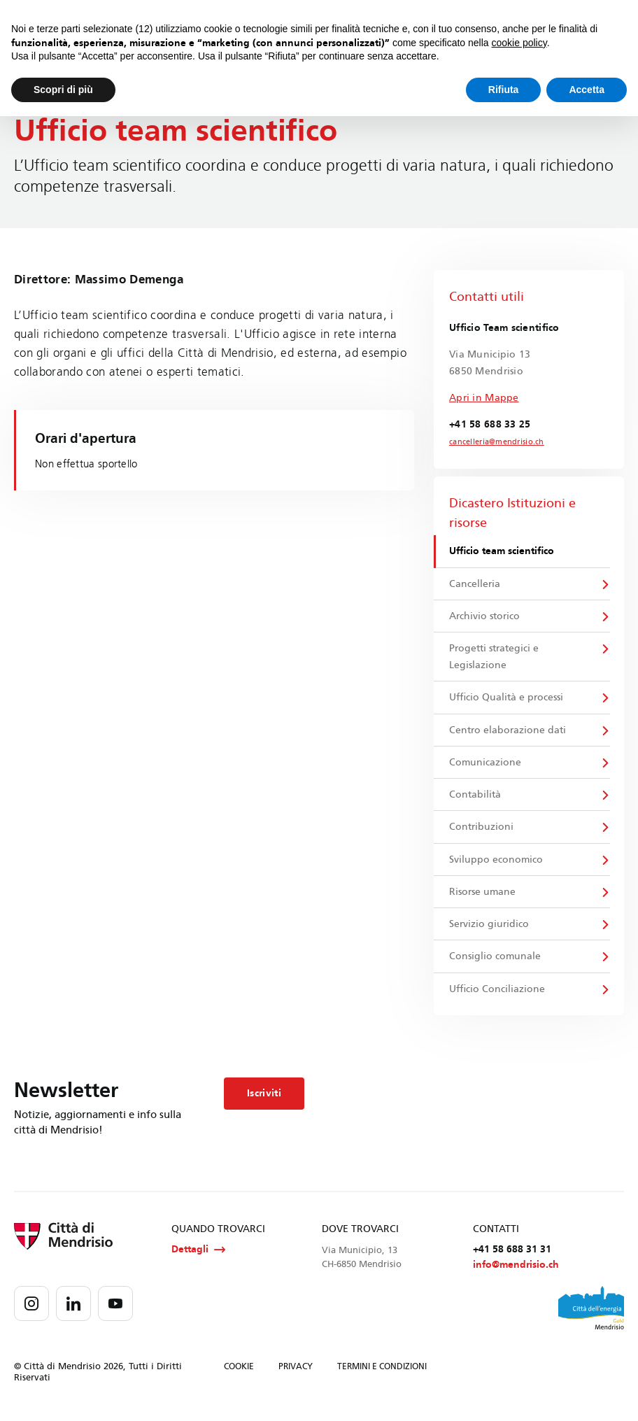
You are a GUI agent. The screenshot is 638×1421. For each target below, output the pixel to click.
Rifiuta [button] (503, 89)
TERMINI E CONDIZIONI (382, 1375)
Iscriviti (264, 1100)
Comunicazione (486, 766)
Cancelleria (475, 585)
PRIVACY (295, 1375)
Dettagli (198, 1257)
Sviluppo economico (497, 864)
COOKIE (239, 1375)
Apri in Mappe (484, 398)
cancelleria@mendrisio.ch (493, 442)
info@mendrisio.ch (516, 1273)
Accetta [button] (586, 89)
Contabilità (476, 799)
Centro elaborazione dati (508, 733)
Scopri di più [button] (63, 89)
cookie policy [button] (519, 42)
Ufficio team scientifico (502, 552)
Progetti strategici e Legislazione (494, 658)
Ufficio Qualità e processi (507, 700)
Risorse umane (483, 897)
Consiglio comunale (495, 963)
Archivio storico (485, 617)
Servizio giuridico (490, 930)
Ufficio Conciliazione (498, 996)
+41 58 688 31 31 (512, 1257)
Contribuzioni (482, 831)
